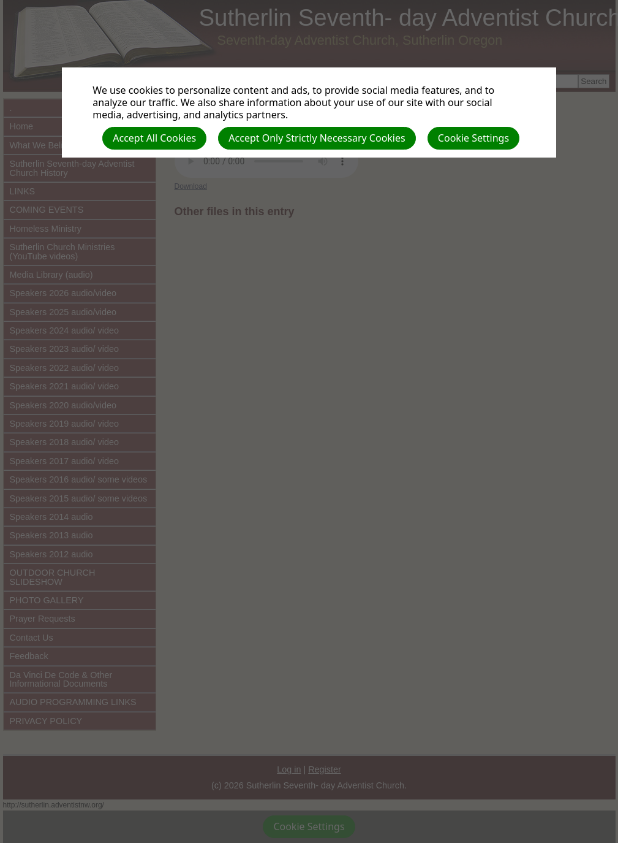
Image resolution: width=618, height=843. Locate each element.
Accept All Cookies (154, 138)
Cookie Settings (473, 138)
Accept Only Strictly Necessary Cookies (316, 138)
